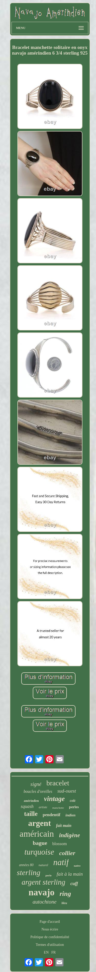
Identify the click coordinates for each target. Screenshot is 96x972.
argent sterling (43, 882)
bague (40, 843)
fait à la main (70, 874)
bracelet (57, 783)
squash (27, 806)
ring (65, 893)
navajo (42, 892)
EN (46, 952)
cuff (74, 883)
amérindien (31, 801)
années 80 (26, 865)
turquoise (39, 851)
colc (73, 801)
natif (61, 862)
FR (53, 952)
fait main (63, 825)
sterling (28, 872)
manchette (58, 807)
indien (71, 815)
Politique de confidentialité (49, 937)
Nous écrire (49, 929)
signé (35, 784)
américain (37, 833)
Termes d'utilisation (50, 945)
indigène (69, 835)
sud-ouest (66, 791)
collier (67, 853)
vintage (54, 799)
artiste (43, 807)
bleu (64, 903)
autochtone (44, 902)
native (77, 865)
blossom (59, 843)
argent (39, 823)
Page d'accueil (50, 922)
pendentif (51, 814)
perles (74, 807)
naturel (43, 865)
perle (48, 875)
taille (31, 813)
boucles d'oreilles (38, 791)
